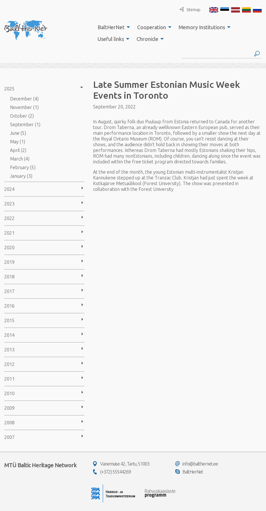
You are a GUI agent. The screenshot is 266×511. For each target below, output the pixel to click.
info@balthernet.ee (196, 463)
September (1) (25, 124)
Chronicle (147, 39)
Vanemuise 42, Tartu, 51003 (121, 463)
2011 (9, 378)
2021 (9, 232)
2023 (9, 203)
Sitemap (190, 9)
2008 (9, 422)
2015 (9, 320)
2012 (9, 364)
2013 (9, 349)
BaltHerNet (111, 27)
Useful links (111, 39)
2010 (9, 393)
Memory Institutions (202, 27)
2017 (9, 291)
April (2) (18, 150)
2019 (9, 262)
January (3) (21, 176)
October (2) (22, 115)
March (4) (19, 158)
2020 (9, 247)
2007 (9, 437)
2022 (9, 218)
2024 (9, 189)
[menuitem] (112, 27)
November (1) (24, 107)
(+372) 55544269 (112, 471)
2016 (9, 305)
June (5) (18, 133)
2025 (9, 88)
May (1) (17, 141)
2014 (9, 335)
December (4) (24, 98)
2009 (9, 408)
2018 (9, 276)
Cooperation (151, 27)
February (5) (23, 167)
